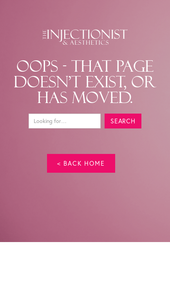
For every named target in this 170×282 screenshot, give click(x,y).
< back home (81, 163)
